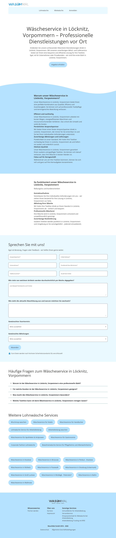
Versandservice (67, 513)
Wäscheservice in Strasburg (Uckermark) (80, 467)
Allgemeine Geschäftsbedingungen (64, 530)
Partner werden (33, 511)
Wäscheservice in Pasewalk (48, 467)
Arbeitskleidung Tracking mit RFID (73, 521)
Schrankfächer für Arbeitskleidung (73, 511)
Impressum (51, 513)
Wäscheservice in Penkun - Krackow (79, 460)
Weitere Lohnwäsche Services (33, 415)
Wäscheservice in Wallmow (21, 483)
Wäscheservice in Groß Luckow (23, 475)
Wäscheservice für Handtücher (71, 422)
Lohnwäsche (43, 10)
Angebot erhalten (58, 64)
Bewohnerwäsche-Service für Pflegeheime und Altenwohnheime (66, 445)
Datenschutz (44, 530)
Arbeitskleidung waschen (57, 430)
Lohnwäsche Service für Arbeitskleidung (26, 430)
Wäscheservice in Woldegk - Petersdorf (56, 475)
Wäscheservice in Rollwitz (21, 467)
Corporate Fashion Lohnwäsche (23, 445)
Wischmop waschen (18, 422)
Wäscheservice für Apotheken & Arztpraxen (27, 437)
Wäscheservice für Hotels (43, 422)
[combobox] (83, 265)
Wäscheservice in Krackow (21, 460)
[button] (57, 383)
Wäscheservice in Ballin (87, 475)
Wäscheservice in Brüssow (48, 460)
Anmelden (73, 10)
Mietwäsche (58, 10)
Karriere (50, 511)
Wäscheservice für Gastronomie (63, 437)
